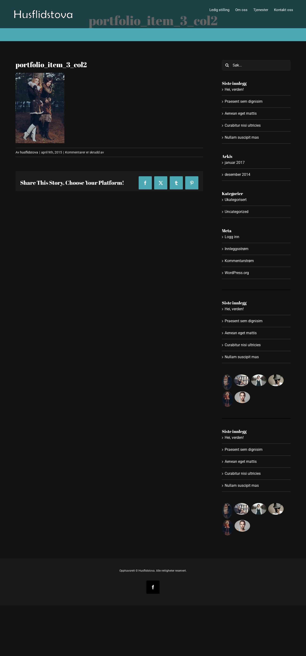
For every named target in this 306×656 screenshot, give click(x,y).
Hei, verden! (234, 89)
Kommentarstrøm (239, 261)
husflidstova (29, 152)
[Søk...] (256, 65)
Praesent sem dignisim (244, 101)
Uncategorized (236, 211)
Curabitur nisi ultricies (243, 125)
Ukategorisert (236, 199)
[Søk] (227, 65)
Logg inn (232, 237)
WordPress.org (237, 273)
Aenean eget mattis (241, 113)
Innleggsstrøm (236, 249)
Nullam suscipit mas (242, 137)
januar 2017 (235, 162)
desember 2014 (237, 174)
